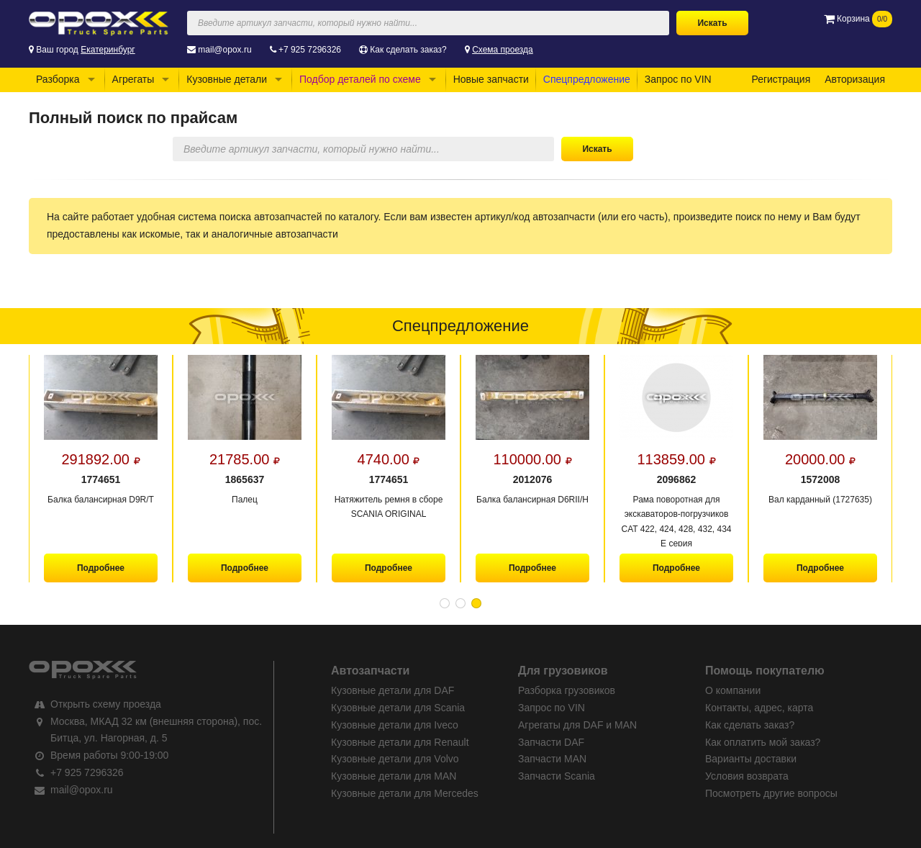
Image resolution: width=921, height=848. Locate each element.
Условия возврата (747, 776)
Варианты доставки (751, 758)
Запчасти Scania (556, 776)
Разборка (58, 79)
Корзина (858, 19)
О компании (733, 690)
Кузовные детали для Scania (398, 707)
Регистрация (780, 79)
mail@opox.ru (224, 50)
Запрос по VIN (678, 79)
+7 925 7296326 (309, 50)
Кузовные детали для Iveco (394, 725)
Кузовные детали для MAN (393, 776)
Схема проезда (502, 50)
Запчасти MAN (552, 758)
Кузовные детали (226, 79)
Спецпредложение (586, 79)
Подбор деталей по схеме (360, 79)
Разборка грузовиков (566, 690)
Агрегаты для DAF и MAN (577, 725)
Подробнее (100, 568)
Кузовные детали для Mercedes (404, 793)
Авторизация (855, 79)
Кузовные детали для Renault (400, 742)
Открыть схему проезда (105, 704)
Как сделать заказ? (408, 50)
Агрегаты (133, 79)
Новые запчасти (491, 79)
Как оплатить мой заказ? (762, 742)
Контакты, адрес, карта (759, 707)
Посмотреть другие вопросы (771, 793)
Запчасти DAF (551, 742)
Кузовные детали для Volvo (395, 758)
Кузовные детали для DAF (392, 690)
